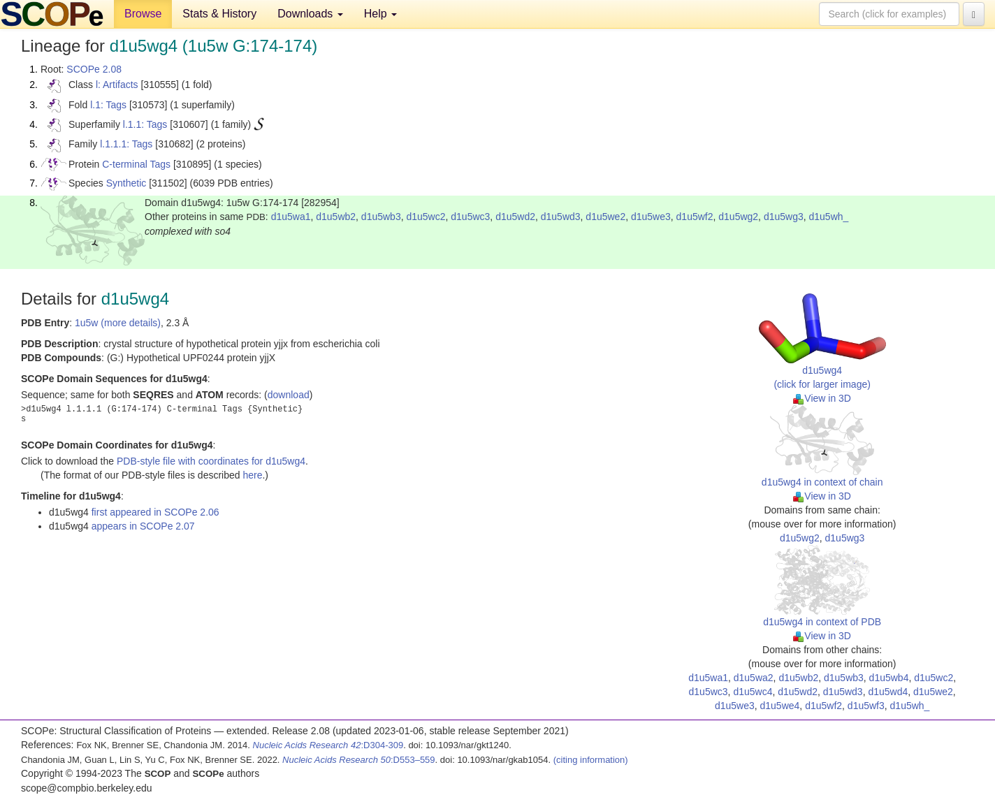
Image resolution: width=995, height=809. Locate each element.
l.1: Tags (108, 104)
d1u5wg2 (738, 216)
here (252, 475)
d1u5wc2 (425, 216)
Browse (142, 14)
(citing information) (590, 760)
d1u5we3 (651, 216)
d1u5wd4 (888, 691)
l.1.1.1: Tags (126, 144)
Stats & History (219, 14)
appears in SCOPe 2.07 (143, 526)
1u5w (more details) (118, 322)
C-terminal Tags (136, 164)
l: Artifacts (117, 84)
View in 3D (822, 398)
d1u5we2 (605, 216)
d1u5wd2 (515, 216)
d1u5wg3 (784, 216)
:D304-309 (328, 745)
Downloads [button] (310, 14)
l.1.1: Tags (145, 124)
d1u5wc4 (752, 691)
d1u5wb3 (381, 216)
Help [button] (380, 14)
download (289, 394)
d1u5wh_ (829, 216)
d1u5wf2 (694, 216)
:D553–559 (358, 760)
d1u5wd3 (561, 216)
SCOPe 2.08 (94, 69)
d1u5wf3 (866, 705)
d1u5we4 (780, 705)
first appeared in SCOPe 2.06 (155, 512)
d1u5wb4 (889, 677)
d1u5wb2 (336, 216)
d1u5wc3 (470, 216)
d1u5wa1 (291, 216)
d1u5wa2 (754, 677)
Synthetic (126, 183)
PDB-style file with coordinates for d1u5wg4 (211, 461)
